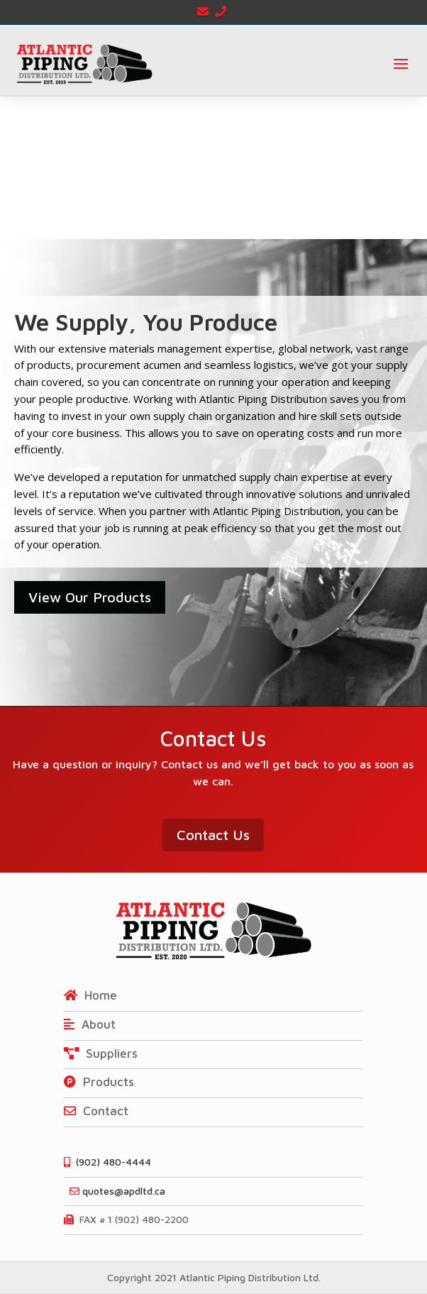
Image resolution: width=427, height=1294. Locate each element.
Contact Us (213, 834)
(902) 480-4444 (107, 1162)
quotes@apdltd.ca (114, 1191)
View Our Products (89, 597)
